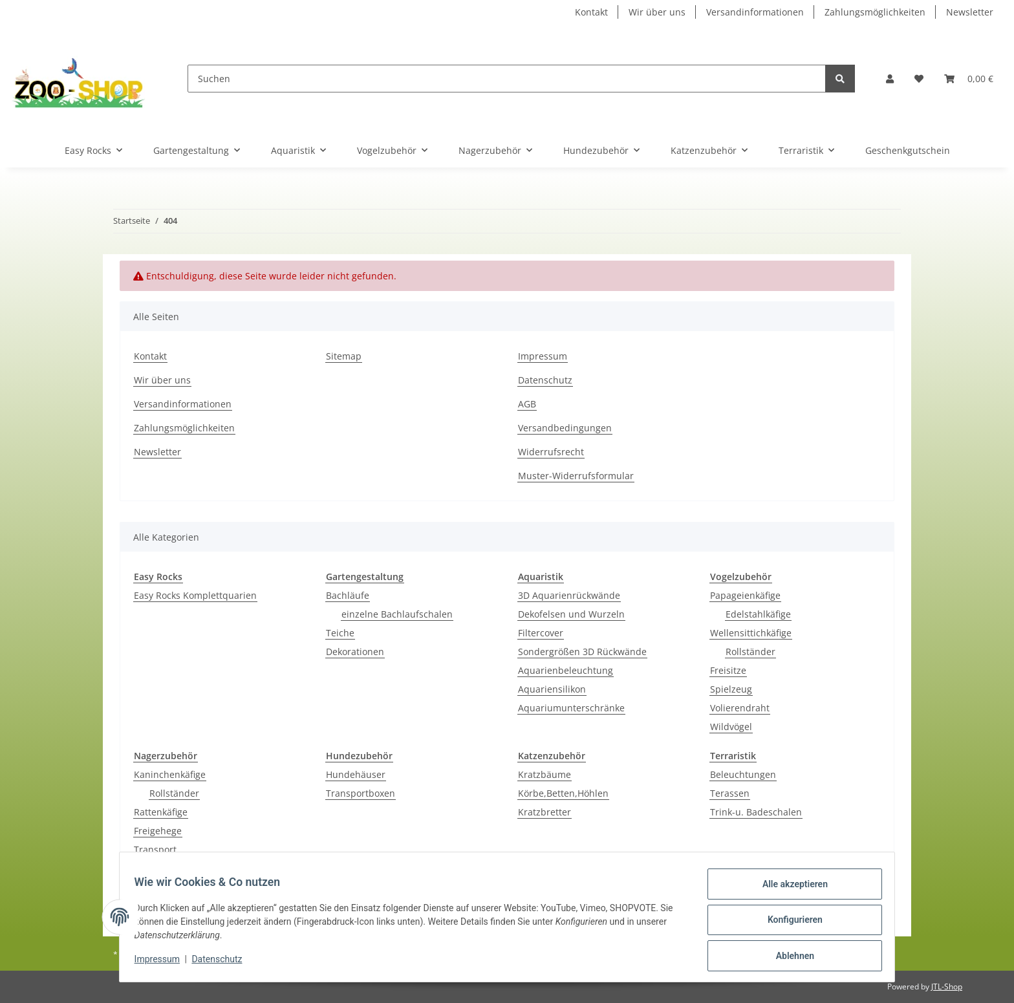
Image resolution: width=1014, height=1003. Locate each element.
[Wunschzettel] (919, 78)
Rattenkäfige (161, 812)
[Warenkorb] (969, 78)
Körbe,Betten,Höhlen (563, 793)
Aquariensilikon (552, 689)
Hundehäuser (355, 774)
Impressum (542, 356)
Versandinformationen (755, 12)
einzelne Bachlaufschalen (397, 614)
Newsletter (969, 12)
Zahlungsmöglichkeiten (875, 12)
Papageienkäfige (745, 595)
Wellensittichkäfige (751, 633)
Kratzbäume (544, 774)
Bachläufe (347, 595)
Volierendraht (740, 708)
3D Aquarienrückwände (569, 595)
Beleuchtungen (743, 774)
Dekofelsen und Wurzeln (571, 614)
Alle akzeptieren (788, 890)
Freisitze (728, 670)
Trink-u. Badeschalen (756, 812)
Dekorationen (355, 651)
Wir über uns (657, 12)
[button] (890, 78)
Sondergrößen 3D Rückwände (582, 651)
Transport (155, 849)
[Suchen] (507, 78)
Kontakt (591, 12)
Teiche (340, 633)
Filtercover (540, 633)
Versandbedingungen (565, 428)
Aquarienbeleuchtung (565, 670)
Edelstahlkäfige (758, 614)
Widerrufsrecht (551, 452)
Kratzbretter (544, 812)
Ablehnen (789, 957)
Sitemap (343, 356)
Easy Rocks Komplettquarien (195, 595)
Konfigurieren (788, 923)
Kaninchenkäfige (170, 774)
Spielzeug (731, 689)
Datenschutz (545, 380)
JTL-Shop (946, 986)
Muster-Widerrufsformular (576, 475)
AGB (527, 404)
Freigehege (158, 831)
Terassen (730, 793)
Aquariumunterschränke (571, 708)
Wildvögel (731, 726)
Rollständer (750, 651)
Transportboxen (360, 793)
